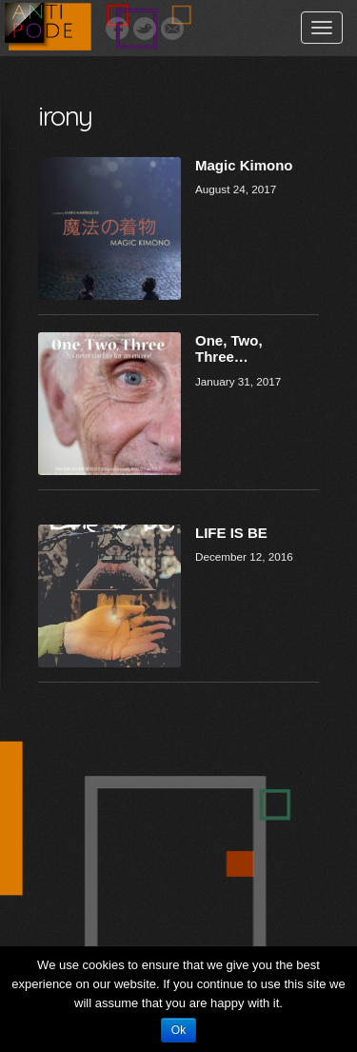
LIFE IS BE (231, 533)
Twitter (144, 28)
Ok (178, 1030)
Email (172, 28)
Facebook (117, 28)
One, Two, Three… (229, 349)
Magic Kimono (244, 165)
